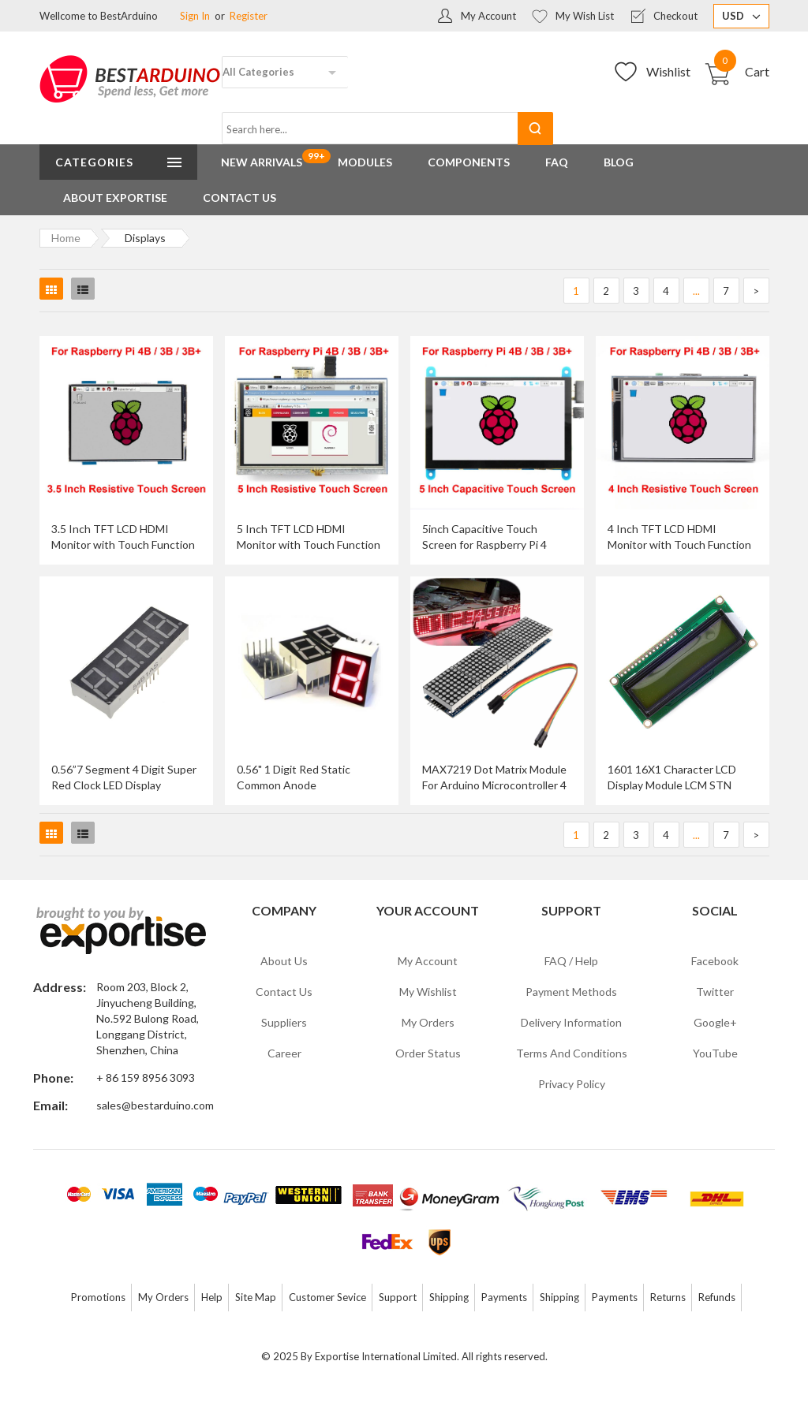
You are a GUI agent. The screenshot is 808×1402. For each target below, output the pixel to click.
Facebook (715, 961)
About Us (284, 961)
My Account (488, 15)
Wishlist (668, 71)
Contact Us (284, 991)
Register (248, 15)
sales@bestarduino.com (155, 1105)
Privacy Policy (571, 1084)
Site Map (255, 1297)
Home (65, 237)
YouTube (715, 1053)
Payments (504, 1297)
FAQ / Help (571, 961)
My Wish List (585, 15)
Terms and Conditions (571, 1053)
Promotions (98, 1297)
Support (398, 1297)
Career (284, 1053)
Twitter (715, 991)
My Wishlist (428, 991)
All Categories (258, 71)
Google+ (715, 1022)
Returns (668, 1297)
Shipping (449, 1297)
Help (212, 1297)
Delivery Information (571, 1022)
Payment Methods (571, 991)
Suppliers (284, 1022)
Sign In (195, 15)
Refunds (716, 1297)
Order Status (428, 1053)
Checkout (675, 15)
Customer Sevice (327, 1297)
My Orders (428, 1022)
